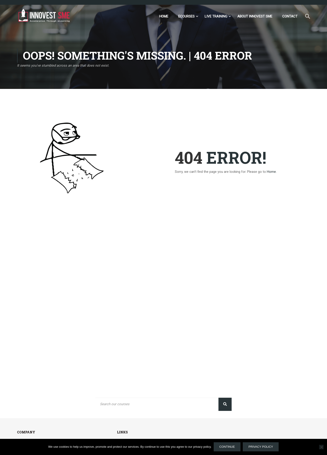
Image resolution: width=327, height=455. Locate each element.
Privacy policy (261, 447)
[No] (321, 447)
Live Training (216, 17)
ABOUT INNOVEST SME (254, 17)
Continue (227, 447)
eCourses (186, 17)
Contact (289, 17)
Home (163, 17)
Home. (272, 172)
